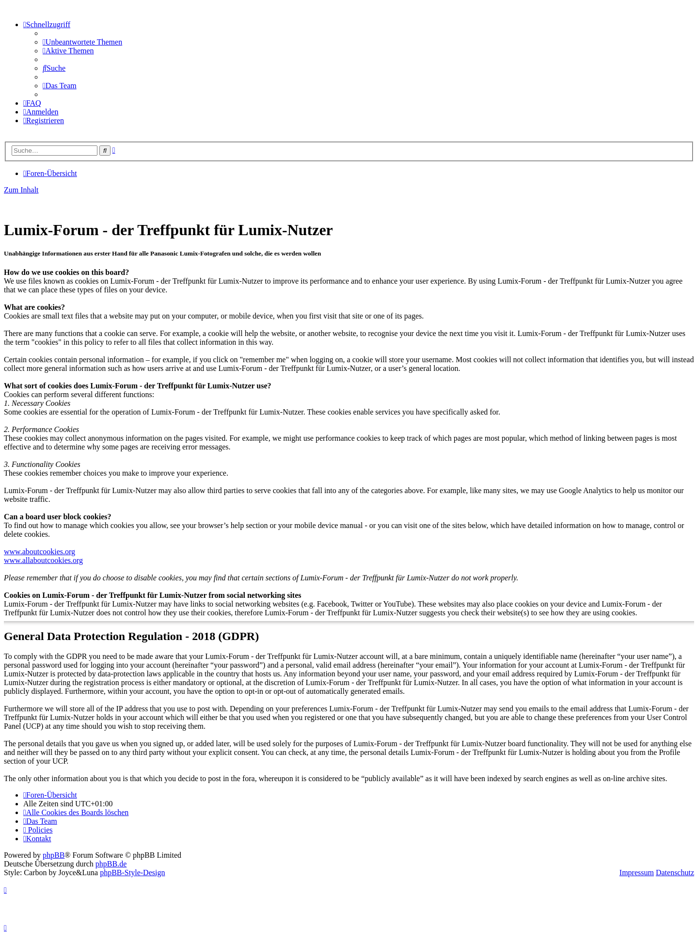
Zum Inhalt (21, 190)
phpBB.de (111, 864)
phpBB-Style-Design (132, 872)
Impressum (636, 872)
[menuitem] (82, 42)
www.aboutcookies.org (39, 551)
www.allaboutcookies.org (43, 560)
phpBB (53, 855)
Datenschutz (675, 872)
